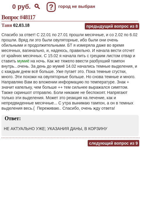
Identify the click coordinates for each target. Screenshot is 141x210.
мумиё (23, 61)
